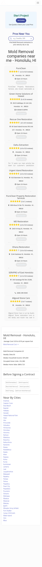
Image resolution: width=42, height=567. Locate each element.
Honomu (6, 432)
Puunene (6, 491)
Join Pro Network (18, 539)
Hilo (4, 420)
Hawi (5, 418)
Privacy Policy (31, 541)
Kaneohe (6, 445)
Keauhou (6, 440)
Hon (4, 518)
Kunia (5, 462)
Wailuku (6, 503)
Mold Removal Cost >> (11, 344)
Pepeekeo (6, 489)
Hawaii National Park (10, 415)
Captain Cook (8, 403)
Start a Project (7, 546)
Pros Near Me (7, 544)
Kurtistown (7, 464)
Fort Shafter (7, 511)
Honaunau (7, 428)
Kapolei (5, 408)
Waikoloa (6, 437)
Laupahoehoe (8, 472)
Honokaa (6, 430)
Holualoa (6, 425)
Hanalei (6, 413)
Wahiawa (6, 496)
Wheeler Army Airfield (10, 508)
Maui (5, 520)
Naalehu (6, 476)
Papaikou (6, 484)
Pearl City (6, 486)
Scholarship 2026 (32, 539)
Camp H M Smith (9, 513)
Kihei (5, 454)
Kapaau (6, 457)
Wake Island (7, 515)
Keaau (5, 447)
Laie (4, 469)
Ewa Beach (7, 406)
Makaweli (6, 474)
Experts (15, 541)
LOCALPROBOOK (14, 3)
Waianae (6, 501)
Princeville (6, 423)
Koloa (5, 459)
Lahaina (6, 467)
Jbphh (5, 506)
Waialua (6, 498)
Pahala (5, 479)
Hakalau (6, 410)
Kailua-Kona (7, 442)
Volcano (6, 494)
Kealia (5, 452)
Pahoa (5, 481)
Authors (29, 544)
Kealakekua (7, 450)
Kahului (6, 435)
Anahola (6, 401)
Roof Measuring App (19, 544)
